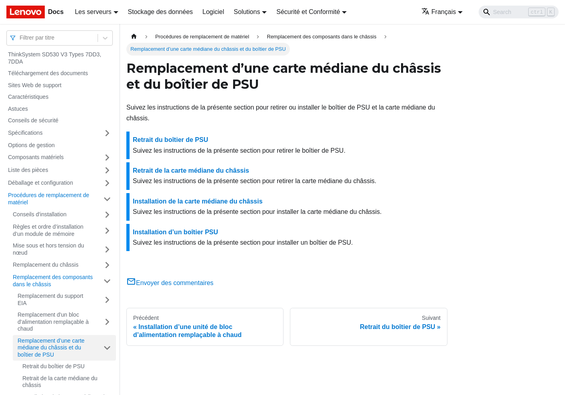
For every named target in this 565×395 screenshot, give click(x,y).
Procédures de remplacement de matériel (48, 198)
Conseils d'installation (39, 214)
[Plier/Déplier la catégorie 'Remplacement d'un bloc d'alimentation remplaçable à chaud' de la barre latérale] (107, 322)
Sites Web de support (35, 85)
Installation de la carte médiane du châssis (198, 201)
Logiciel (213, 11)
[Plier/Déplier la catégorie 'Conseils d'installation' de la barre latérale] (107, 214)
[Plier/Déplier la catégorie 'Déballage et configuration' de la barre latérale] (107, 183)
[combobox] (20, 37)
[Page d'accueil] (134, 36)
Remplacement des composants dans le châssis (53, 280)
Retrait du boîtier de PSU (53, 366)
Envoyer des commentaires (170, 282)
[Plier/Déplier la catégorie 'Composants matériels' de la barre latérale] (107, 157)
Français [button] (438, 11)
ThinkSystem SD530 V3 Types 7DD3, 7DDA (54, 58)
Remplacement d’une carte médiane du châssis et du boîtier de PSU (51, 347)
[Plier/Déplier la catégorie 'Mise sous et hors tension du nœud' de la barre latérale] (107, 249)
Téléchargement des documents (48, 73)
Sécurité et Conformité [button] (308, 11)
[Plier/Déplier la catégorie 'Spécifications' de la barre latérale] (107, 133)
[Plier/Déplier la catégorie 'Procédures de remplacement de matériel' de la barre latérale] (107, 199)
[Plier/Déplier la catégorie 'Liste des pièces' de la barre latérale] (107, 170)
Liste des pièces (28, 170)
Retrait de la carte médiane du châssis (60, 382)
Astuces (18, 109)
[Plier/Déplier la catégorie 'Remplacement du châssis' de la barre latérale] (107, 265)
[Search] (519, 12)
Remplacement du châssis (45, 264)
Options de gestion (31, 145)
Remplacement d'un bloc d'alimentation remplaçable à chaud (53, 321)
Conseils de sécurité (33, 120)
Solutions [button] (247, 11)
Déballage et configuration (40, 183)
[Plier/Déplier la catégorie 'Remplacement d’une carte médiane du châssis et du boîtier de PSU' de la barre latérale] (107, 348)
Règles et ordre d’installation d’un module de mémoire (48, 230)
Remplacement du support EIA (50, 299)
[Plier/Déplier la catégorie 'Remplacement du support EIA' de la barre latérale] (107, 299)
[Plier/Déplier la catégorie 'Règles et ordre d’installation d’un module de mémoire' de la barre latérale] (107, 230)
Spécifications (25, 133)
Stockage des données (160, 11)
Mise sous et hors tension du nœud (48, 249)
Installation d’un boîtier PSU (175, 232)
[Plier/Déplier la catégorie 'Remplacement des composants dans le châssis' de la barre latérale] (107, 280)
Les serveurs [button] (93, 11)
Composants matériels (36, 157)
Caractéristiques (28, 97)
